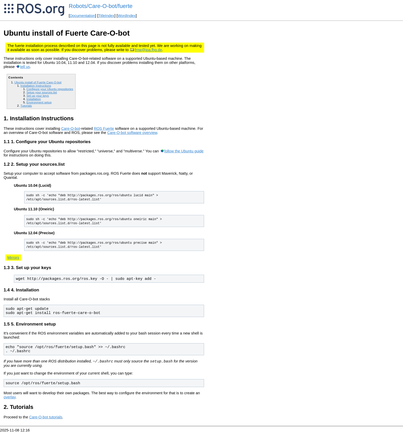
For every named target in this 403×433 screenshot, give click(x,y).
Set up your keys (37, 95)
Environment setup (39, 102)
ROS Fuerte (104, 128)
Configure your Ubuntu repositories (49, 89)
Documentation (82, 16)
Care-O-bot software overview (132, 133)
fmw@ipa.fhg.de (148, 50)
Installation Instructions (35, 85)
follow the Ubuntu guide (184, 151)
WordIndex (126, 16)
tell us (25, 67)
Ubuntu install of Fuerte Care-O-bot (37, 82)
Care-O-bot (70, 128)
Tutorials (26, 105)
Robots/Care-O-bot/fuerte (100, 6)
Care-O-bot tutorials (45, 418)
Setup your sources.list (41, 92)
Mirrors (13, 257)
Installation (33, 99)
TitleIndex (106, 16)
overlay (9, 398)
